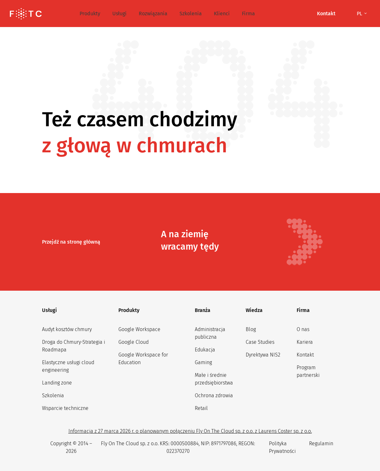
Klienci (222, 13)
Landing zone (57, 383)
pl (360, 13)
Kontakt (305, 355)
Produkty (90, 13)
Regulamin (321, 443)
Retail (201, 408)
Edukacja (205, 350)
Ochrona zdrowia (214, 395)
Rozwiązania (153, 13)
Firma (248, 13)
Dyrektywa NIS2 (263, 355)
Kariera (305, 342)
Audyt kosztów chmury (67, 329)
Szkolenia (190, 13)
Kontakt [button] (326, 13)
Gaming (203, 362)
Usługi (119, 13)
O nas (303, 329)
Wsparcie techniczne (65, 408)
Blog (251, 329)
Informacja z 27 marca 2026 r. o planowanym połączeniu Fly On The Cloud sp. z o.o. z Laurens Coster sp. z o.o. (190, 431)
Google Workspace (139, 329)
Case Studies (260, 342)
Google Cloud (133, 342)
